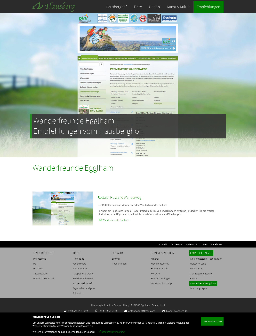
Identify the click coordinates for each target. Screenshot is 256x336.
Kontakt (163, 244)
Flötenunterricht (159, 268)
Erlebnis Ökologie (160, 278)
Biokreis (194, 278)
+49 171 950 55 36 (106, 310)
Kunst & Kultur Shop (161, 283)
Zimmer (116, 258)
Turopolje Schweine (83, 273)
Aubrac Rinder (80, 268)
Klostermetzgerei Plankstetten (206, 258)
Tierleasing (78, 258)
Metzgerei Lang (198, 263)
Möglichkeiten (119, 263)
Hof (35, 263)
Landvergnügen (198, 288)
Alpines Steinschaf (82, 283)
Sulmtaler (77, 293)
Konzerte (155, 273)
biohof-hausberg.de (174, 310)
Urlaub (154, 6)
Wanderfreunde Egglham (114, 220)
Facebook (216, 244)
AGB (205, 244)
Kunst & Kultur (178, 6)
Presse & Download (43, 278)
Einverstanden (212, 321)
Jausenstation (40, 273)
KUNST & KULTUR (162, 253)
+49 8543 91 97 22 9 (76, 310)
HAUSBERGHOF (43, 253)
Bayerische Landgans (83, 288)
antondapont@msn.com (139, 310)
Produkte (38, 268)
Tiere (138, 6)
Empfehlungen (208, 6)
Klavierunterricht (160, 263)
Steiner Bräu (196, 268)
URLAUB (117, 253)
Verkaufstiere (79, 263)
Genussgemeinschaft (201, 273)
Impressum (177, 244)
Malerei (155, 258)
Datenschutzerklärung (111, 331)
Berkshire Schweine (82, 278)
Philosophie (39, 258)
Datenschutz (192, 244)
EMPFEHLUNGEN (201, 253)
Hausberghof (116, 6)
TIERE (76, 253)
